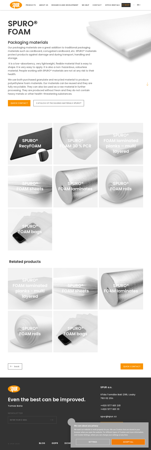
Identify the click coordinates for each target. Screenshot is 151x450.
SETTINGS (93, 442)
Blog (42, 443)
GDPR (55, 443)
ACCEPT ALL (128, 442)
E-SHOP (126, 5)
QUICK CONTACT (19, 103)
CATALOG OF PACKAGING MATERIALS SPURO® (58, 103)
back (16, 366)
